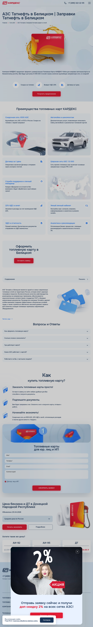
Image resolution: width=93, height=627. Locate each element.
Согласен (46, 620)
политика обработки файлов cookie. (25, 621)
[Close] (77, 551)
